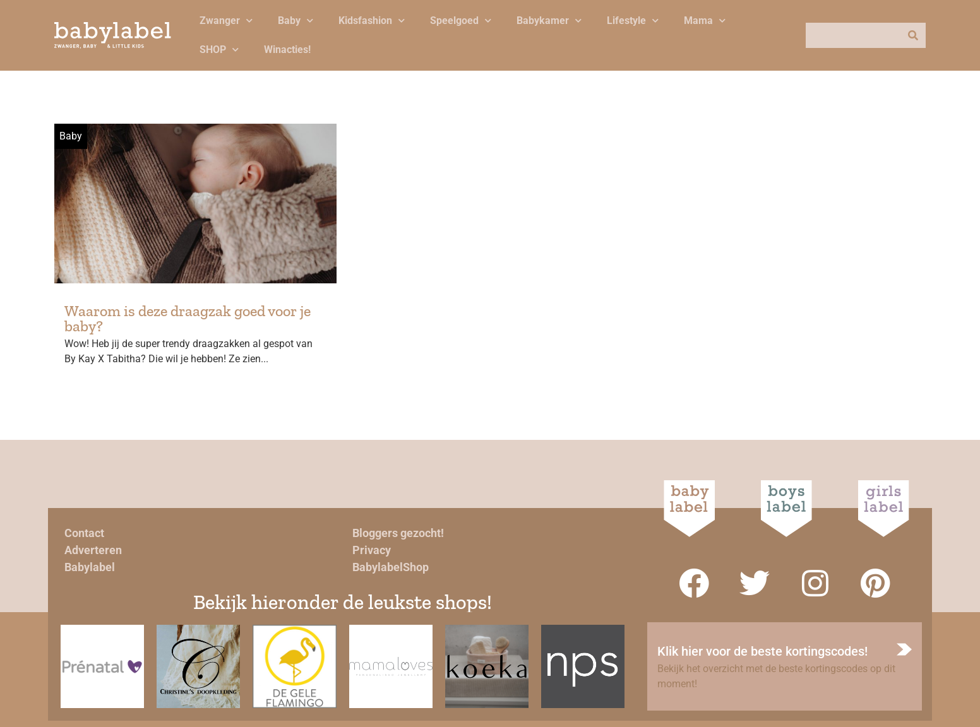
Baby (295, 20)
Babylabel (89, 567)
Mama (705, 20)
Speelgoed (460, 20)
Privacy (371, 550)
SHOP (219, 49)
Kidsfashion (371, 20)
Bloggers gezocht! (398, 533)
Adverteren (93, 550)
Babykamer (549, 20)
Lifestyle (633, 20)
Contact (84, 533)
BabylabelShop (390, 567)
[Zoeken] (913, 35)
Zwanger (226, 20)
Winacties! (287, 50)
